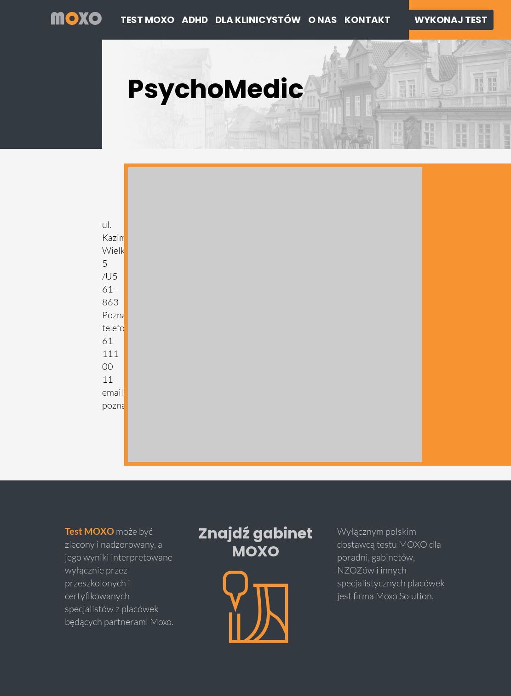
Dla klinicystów (258, 19)
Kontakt (367, 19)
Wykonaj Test (451, 19)
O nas (322, 19)
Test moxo (147, 19)
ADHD (195, 19)
